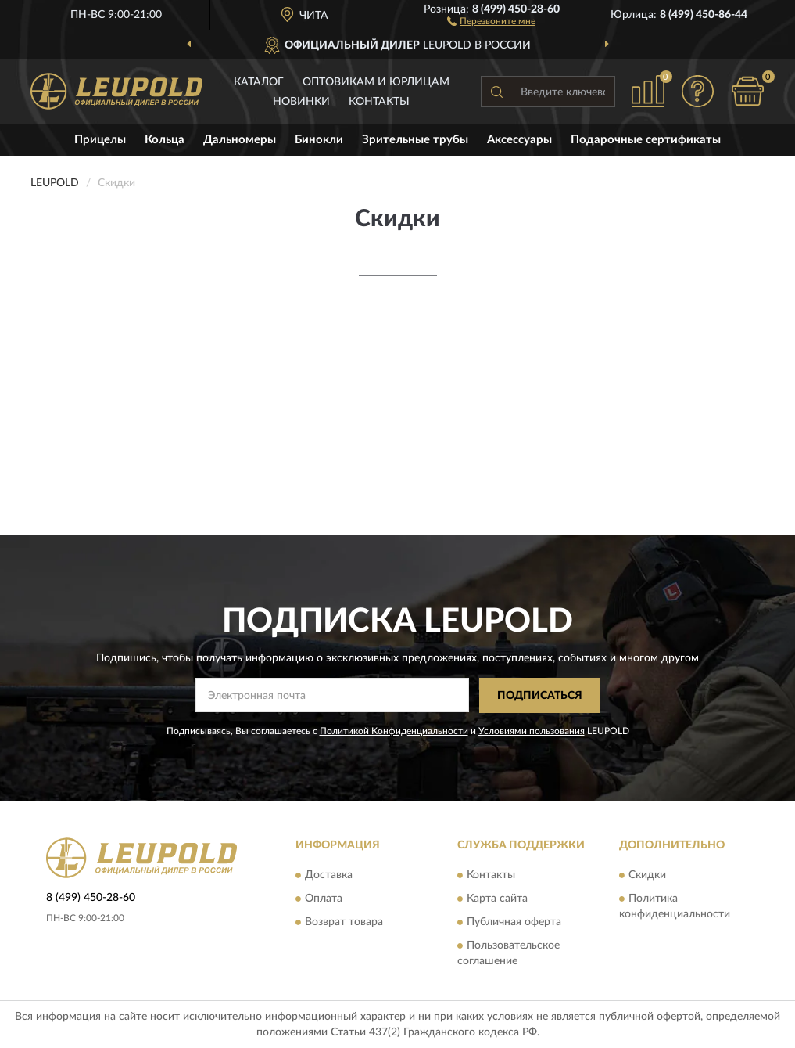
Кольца (164, 140)
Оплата (323, 899)
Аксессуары (519, 140)
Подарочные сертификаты (646, 140)
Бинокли (319, 140)
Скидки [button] (647, 875)
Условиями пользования (531, 731)
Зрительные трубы (415, 140)
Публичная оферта (514, 922)
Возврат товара (344, 922)
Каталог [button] (259, 82)
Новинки (301, 101)
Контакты (379, 101)
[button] (491, 20)
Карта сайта (497, 899)
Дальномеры (239, 140)
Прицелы (100, 140)
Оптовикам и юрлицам (376, 82)
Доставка (329, 875)
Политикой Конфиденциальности (394, 731)
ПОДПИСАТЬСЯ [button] (539, 695)
